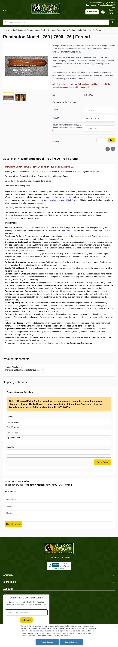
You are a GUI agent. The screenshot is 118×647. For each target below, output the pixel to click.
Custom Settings (71, 642)
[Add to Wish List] (108, 149)
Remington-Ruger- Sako (57, 30)
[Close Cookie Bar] (115, 626)
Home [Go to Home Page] (5, 30)
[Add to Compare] (113, 149)
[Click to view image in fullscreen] (26, 65)
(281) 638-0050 (63, 557)
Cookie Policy (38, 631)
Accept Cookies (47, 642)
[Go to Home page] (46, 8)
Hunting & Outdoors (17, 30)
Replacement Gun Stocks (36, 30)
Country (10, 417)
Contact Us (92, 12)
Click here (65, 230)
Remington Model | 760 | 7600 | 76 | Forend (85, 30)
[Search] (112, 22)
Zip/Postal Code (13, 438)
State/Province (13, 427)
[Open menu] (4, 8)
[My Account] (103, 11)
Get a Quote (102, 462)
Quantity (10, 447)
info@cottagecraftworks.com (87, 172)
